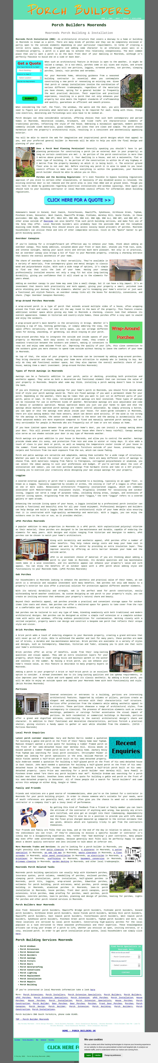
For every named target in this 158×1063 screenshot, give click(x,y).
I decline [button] (98, 1055)
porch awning (108, 382)
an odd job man (53, 853)
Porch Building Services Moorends (44, 940)
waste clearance (88, 853)
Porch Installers (55, 995)
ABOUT (117, 18)
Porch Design (37, 1006)
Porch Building (101, 1006)
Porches (92, 1003)
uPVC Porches (23, 998)
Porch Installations (43, 1009)
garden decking (60, 861)
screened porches (105, 68)
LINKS (110, 18)
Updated (43, 1040)
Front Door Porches (110, 1003)
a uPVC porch (104, 566)
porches (90, 42)
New (37, 1040)
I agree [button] (88, 1055)
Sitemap (17, 1040)
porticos (117, 695)
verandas (89, 71)
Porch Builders (112, 995)
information (117, 189)
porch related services (55, 899)
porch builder (44, 172)
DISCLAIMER (136, 18)
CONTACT (126, 18)
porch (39, 144)
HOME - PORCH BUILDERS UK (79, 1030)
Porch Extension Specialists (84, 995)
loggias (29, 493)
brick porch (73, 661)
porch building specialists (42, 873)
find (24, 910)
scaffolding (54, 858)
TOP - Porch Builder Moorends (32, 1019)
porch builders (72, 922)
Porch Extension (80, 998)
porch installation (65, 878)
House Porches (36, 1000)
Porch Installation (122, 998)
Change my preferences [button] (112, 1055)
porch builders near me (73, 774)
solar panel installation (56, 856)
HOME (103, 18)
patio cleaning (55, 850)
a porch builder (93, 847)
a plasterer (88, 850)
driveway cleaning (26, 861)
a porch (79, 96)
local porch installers (66, 753)
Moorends (48, 221)
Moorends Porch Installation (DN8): (36, 39)
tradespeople (112, 861)
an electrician (95, 856)
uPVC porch (89, 527)
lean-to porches (59, 896)
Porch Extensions (33, 995)
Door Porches (59, 1003)
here (18, 934)
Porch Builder (41, 1003)
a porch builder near (91, 771)
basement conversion (92, 858)
